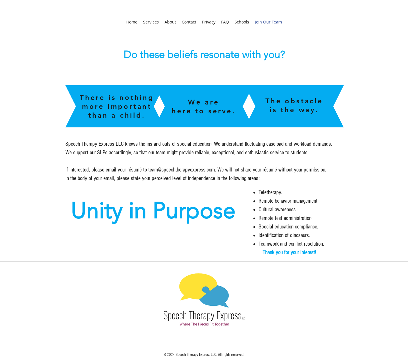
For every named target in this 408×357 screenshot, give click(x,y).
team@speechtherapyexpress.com (181, 170)
